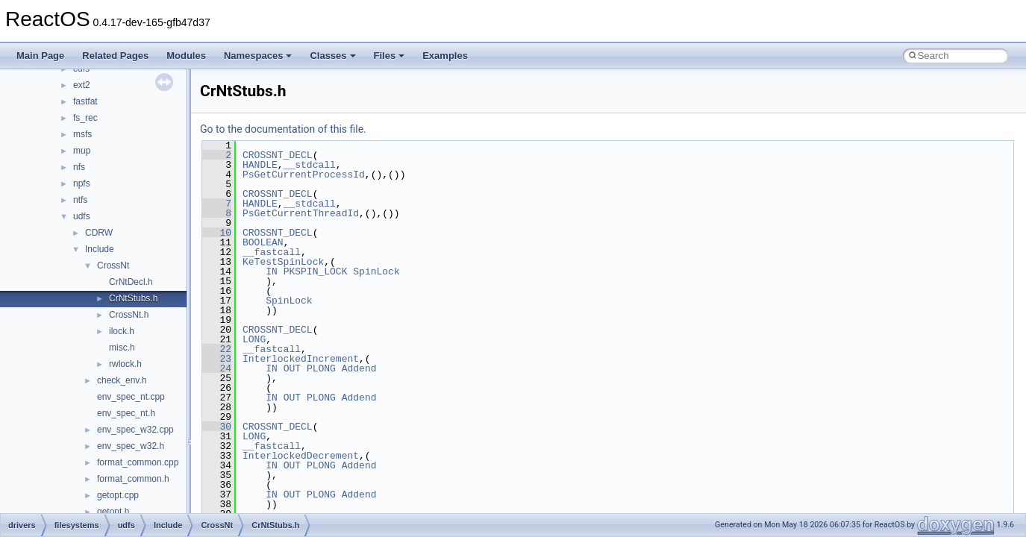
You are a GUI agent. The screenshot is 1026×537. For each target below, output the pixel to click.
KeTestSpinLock (283, 261)
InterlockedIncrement (301, 358)
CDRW (99, 232)
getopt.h (113, 511)
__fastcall (272, 252)
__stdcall (310, 165)
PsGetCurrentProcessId (304, 174)
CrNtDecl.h (131, 282)
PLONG (321, 368)
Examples (445, 55)
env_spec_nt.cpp (131, 397)
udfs (81, 216)
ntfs (80, 200)
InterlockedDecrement (301, 455)
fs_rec (85, 118)
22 (216, 349)
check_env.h (122, 380)
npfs (81, 183)
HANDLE (260, 165)
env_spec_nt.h (126, 413)
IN (272, 271)
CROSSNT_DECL (278, 155)
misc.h (122, 347)
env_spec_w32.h (130, 446)
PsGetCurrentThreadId (301, 213)
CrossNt (113, 265)
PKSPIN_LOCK (316, 271)
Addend (359, 368)
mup (81, 150)
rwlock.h (125, 364)
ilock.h (121, 331)
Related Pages (115, 55)
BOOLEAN (263, 242)
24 (216, 368)
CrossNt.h (128, 315)
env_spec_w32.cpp (135, 429)
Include (99, 249)
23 (216, 358)
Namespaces (258, 55)
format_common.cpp (137, 462)
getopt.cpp (118, 495)
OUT (292, 368)
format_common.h (133, 479)
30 (216, 426)
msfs (82, 134)
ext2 (81, 85)
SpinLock (376, 271)
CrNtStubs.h (133, 298)
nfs (79, 167)
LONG (254, 339)
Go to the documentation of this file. (283, 129)
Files (389, 55)
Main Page (40, 55)
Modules (186, 55)
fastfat (85, 101)
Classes (332, 55)
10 (216, 232)
